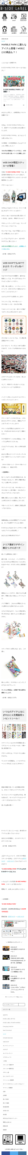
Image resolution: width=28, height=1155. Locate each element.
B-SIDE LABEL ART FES (9, 1019)
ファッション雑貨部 (8, 1080)
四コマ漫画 (6, 1103)
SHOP (3, 41)
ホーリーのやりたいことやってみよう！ (13, 1084)
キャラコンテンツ (8, 1053)
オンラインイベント (8, 1045)
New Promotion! (7, 1030)
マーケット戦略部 (8, 1087)
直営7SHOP (11, 916)
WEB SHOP (10, 861)
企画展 (5, 1095)
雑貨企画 (5, 1126)
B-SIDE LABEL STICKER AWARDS (11, 1022)
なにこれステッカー (8, 1076)
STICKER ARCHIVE (8, 1038)
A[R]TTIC (5, 1015)
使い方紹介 (6, 1099)
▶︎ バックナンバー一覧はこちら (14, 997)
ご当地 (5, 1061)
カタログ (5, 1049)
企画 (4, 1091)
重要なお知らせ (7, 1122)
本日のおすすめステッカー (10, 1118)
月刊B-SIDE (6, 1110)
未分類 (5, 1114)
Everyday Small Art (8, 1026)
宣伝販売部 (6, 1107)
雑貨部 (5, 1130)
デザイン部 (6, 1072)
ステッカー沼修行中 (8, 1064)
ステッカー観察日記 (8, 1068)
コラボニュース (7, 1057)
